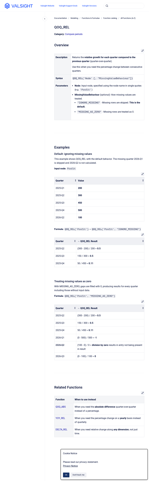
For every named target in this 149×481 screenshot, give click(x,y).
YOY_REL (60, 418)
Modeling (74, 18)
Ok (66, 475)
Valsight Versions (89, 6)
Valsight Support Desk (68, 6)
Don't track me (78, 475)
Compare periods (74, 34)
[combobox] (124, 6)
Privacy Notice (70, 466)
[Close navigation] (44, 18)
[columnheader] (65, 181)
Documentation (60, 18)
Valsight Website (47, 6)
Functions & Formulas (91, 18)
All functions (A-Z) (128, 18)
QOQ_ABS (61, 406)
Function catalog (110, 18)
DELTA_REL (61, 429)
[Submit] (107, 5)
